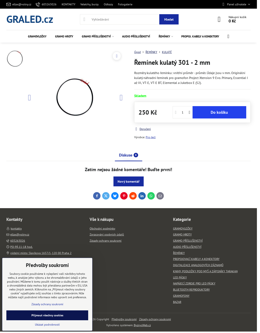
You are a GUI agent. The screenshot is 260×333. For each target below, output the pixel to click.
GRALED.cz (29, 19)
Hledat (169, 19)
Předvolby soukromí (124, 319)
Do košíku (219, 112)
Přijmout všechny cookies (47, 315)
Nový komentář (129, 181)
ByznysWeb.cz (142, 325)
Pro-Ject (151, 137)
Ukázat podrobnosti (47, 324)
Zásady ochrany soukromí (155, 319)
